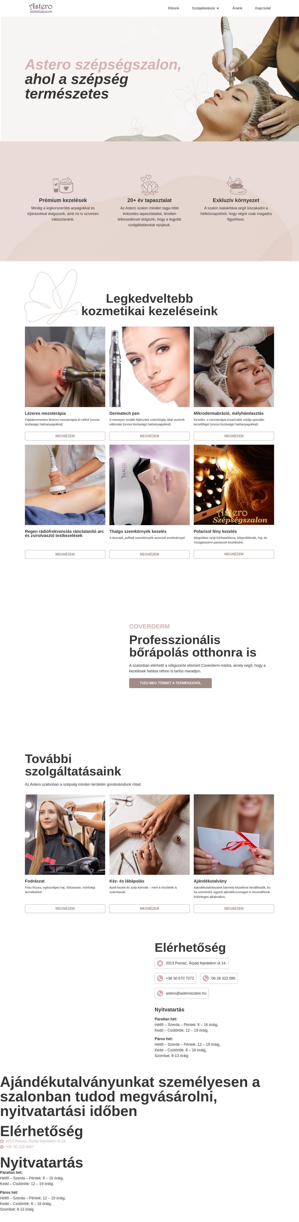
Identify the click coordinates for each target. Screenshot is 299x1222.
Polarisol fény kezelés (215, 531)
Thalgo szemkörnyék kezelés (138, 531)
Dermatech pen (124, 413)
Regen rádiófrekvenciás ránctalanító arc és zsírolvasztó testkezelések (64, 533)
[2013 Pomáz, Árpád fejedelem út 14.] (71, 1001)
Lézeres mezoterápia (45, 413)
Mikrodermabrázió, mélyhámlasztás (229, 413)
